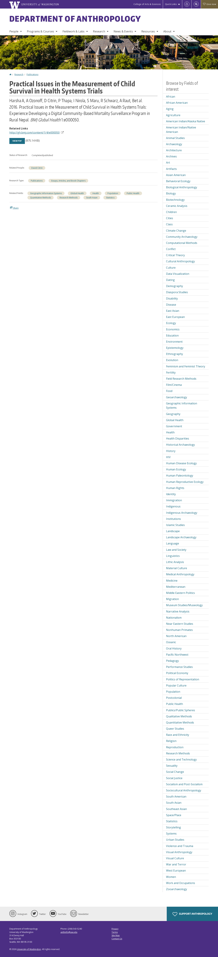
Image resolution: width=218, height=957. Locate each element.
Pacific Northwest (177, 654)
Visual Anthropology (179, 852)
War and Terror (176, 864)
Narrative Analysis (177, 611)
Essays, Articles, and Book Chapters (68, 180)
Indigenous (173, 506)
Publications (32, 74)
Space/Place (173, 815)
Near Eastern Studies (179, 624)
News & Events (123, 31)
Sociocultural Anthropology (183, 790)
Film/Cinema (174, 385)
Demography (174, 286)
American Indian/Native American (181, 130)
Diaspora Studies (177, 292)
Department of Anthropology (75, 19)
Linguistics (173, 556)
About (167, 31)
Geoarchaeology (176, 397)
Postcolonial (174, 698)
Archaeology (174, 144)
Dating (170, 280)
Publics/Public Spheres (180, 710)
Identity (171, 494)
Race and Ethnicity (177, 735)
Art (168, 162)
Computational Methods (181, 243)
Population (112, 193)
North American (176, 636)
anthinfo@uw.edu (68, 932)
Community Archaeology (181, 237)
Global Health (77, 193)
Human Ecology (176, 469)
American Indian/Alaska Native (185, 121)
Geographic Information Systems (46, 193)
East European (175, 317)
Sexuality (171, 766)
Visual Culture (175, 858)
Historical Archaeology (180, 445)
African (170, 96)
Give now (209, 4)
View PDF (17, 141)
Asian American (176, 175)
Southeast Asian (176, 809)
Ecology (171, 323)
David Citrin (37, 167)
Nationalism (174, 617)
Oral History (174, 648)
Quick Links (171, 4)
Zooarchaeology (176, 889)
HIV (168, 457)
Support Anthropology (192, 914)
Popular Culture (176, 685)
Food (169, 391)
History (170, 451)
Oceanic (171, 642)
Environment (174, 342)
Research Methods (68, 197)
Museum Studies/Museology (184, 605)
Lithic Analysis (175, 562)
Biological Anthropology (181, 187)
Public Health (133, 193)
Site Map (116, 935)
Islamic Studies (175, 525)
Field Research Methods (181, 379)
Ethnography (174, 354)
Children (171, 212)
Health (95, 193)
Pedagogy (172, 661)
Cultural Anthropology (180, 261)
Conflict (171, 249)
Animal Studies (175, 138)
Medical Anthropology (180, 574)
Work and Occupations (180, 883)
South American (176, 796)
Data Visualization (177, 274)
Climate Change (176, 230)
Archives (171, 156)
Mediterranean (175, 587)
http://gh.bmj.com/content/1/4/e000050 (36, 132)
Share (14, 207)
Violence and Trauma (179, 846)
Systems (171, 833)
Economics (173, 329)
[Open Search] (196, 4)
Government (174, 426)
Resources (148, 31)
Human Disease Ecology (181, 463)
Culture (171, 267)
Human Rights (175, 488)
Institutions (173, 519)
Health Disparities (177, 438)
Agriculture (173, 115)
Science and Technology (181, 759)
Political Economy (177, 673)
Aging (170, 109)
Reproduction (174, 747)
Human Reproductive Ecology (185, 482)
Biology (171, 193)
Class (169, 224)
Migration (172, 599)
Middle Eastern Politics (180, 593)
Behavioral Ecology (178, 181)
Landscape (173, 531)
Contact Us (117, 938)
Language (172, 543)
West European (176, 870)
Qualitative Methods (179, 716)
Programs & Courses (40, 31)
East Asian (172, 311)
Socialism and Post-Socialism (184, 784)
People (13, 31)
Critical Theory (175, 255)
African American (177, 103)
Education (172, 335)
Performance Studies (179, 667)
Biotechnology (175, 200)
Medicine (171, 580)
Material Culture (176, 568)
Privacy (115, 928)
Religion (171, 741)
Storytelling (173, 827)
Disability (172, 298)
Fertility (171, 372)
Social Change (175, 772)
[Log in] (186, 4)
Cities (169, 218)
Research (99, 31)
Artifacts (171, 169)
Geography (173, 414)
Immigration (174, 500)
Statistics (110, 197)
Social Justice (174, 778)
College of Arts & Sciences (147, 4)
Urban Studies (175, 840)
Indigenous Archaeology (181, 513)
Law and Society (176, 550)
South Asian (91, 197)
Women (171, 877)
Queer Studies (175, 728)
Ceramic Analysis (176, 206)
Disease (171, 304)
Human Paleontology (179, 475)
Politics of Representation (182, 679)
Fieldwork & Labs (74, 31)
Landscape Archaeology (181, 537)
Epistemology (174, 348)
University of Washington (29, 949)
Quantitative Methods (40, 197)
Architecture (174, 150)
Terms (115, 932)
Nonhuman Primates (179, 630)
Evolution (172, 360)
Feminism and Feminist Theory (185, 366)
